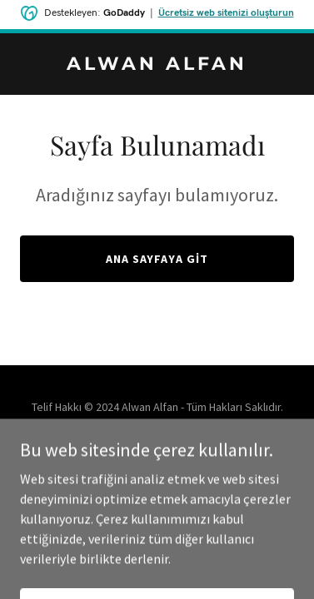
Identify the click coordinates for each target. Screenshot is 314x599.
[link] (157, 65)
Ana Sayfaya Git (157, 258)
